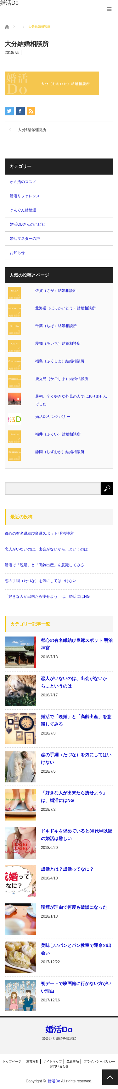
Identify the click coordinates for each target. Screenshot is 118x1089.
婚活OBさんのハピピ (27, 224)
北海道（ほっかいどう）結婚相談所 (65, 308)
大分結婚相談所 (32, 129)
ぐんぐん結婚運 (23, 210)
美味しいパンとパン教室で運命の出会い (76, 949)
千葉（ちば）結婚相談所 (56, 326)
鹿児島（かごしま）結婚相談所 (61, 379)
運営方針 (32, 1061)
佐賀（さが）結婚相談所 (56, 290)
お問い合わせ (59, 1066)
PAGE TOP (110, 1077)
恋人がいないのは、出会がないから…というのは (46, 549)
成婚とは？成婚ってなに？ (67, 869)
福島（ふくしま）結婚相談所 (59, 361)
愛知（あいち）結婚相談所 (58, 343)
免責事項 (72, 1061)
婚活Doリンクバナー (52, 416)
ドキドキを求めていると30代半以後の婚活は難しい (76, 834)
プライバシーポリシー (99, 1061)
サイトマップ (52, 1061)
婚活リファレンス (25, 196)
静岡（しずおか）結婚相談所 (59, 452)
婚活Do (59, 1029)
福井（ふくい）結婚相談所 (58, 434)
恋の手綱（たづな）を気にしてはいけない (40, 581)
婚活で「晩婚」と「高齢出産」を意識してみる (44, 565)
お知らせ (17, 253)
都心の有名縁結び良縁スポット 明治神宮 (39, 533)
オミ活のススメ (23, 182)
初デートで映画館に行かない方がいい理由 (76, 987)
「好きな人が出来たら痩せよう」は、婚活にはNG (47, 596)
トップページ (12, 1061)
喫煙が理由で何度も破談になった (74, 907)
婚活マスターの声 (25, 238)
